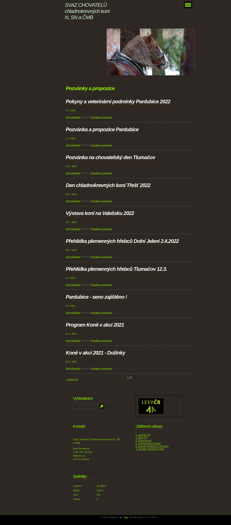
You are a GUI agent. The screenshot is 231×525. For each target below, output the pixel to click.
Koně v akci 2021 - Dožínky (95, 353)
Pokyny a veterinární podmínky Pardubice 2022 (118, 101)
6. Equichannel (143, 440)
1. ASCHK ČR (142, 435)
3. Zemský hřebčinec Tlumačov (152, 446)
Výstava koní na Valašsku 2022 (100, 213)
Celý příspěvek (73, 117)
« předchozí (72, 379)
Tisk (126, 517)
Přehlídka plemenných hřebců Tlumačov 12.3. (116, 269)
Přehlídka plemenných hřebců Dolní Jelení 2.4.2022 (122, 241)
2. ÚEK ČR (141, 437)
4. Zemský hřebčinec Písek (149, 449)
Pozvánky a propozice (101, 117)
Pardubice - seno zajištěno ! (96, 297)
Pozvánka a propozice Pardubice (102, 129)
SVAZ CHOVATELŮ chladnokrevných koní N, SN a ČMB (87, 11)
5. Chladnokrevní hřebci (148, 443)
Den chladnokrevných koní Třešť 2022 (108, 185)
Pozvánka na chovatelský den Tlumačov (110, 157)
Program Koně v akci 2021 (95, 325)
